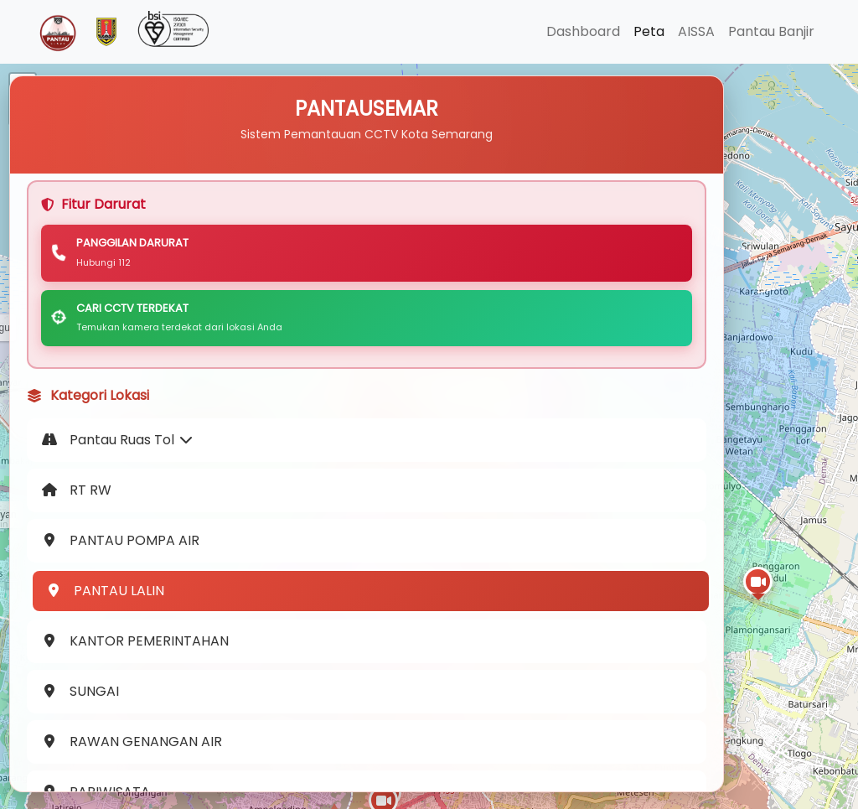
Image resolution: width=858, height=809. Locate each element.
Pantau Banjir (771, 31)
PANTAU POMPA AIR (123, 571)
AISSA (696, 31)
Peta (648, 31)
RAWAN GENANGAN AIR (134, 772)
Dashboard (583, 31)
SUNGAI (83, 722)
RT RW (79, 521)
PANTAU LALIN (108, 621)
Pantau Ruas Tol (121, 470)
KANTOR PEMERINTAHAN (138, 672)
